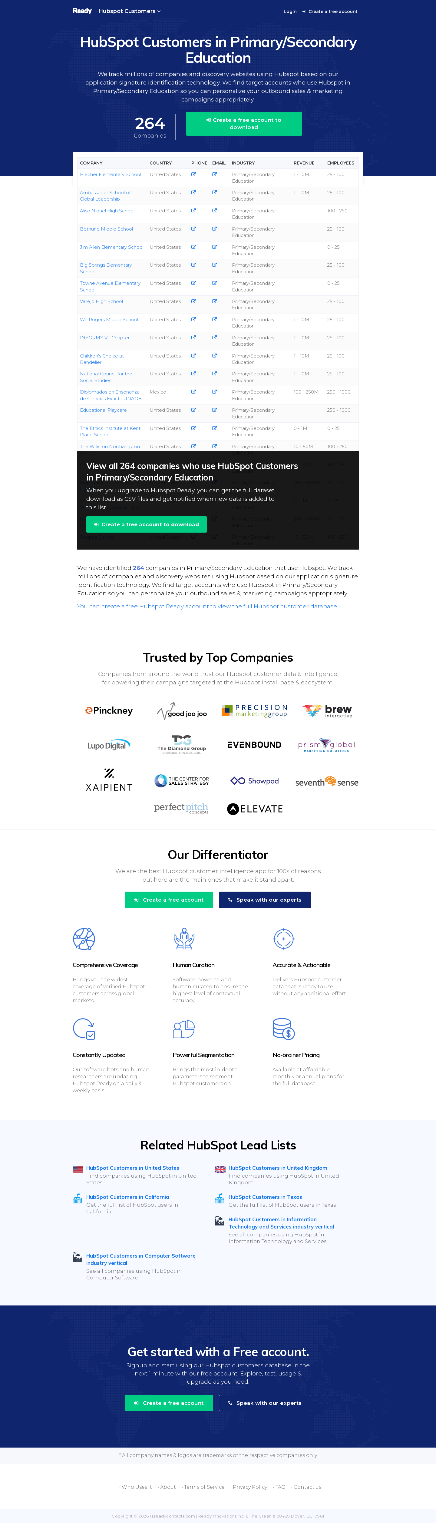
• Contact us (306, 1487)
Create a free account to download (243, 123)
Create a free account (330, 11)
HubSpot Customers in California (127, 1197)
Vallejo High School (101, 301)
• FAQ (279, 1487)
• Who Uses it (135, 1487)
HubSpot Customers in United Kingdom (278, 1168)
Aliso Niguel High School (107, 211)
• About (167, 1487)
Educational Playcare (103, 410)
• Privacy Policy (248, 1487)
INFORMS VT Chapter (105, 338)
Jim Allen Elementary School (112, 247)
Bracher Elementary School (110, 174)
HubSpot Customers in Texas (265, 1197)
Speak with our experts (265, 900)
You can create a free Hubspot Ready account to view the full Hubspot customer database (207, 606)
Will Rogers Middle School (109, 319)
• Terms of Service (203, 1487)
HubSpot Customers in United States (132, 1168)
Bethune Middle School (106, 229)
